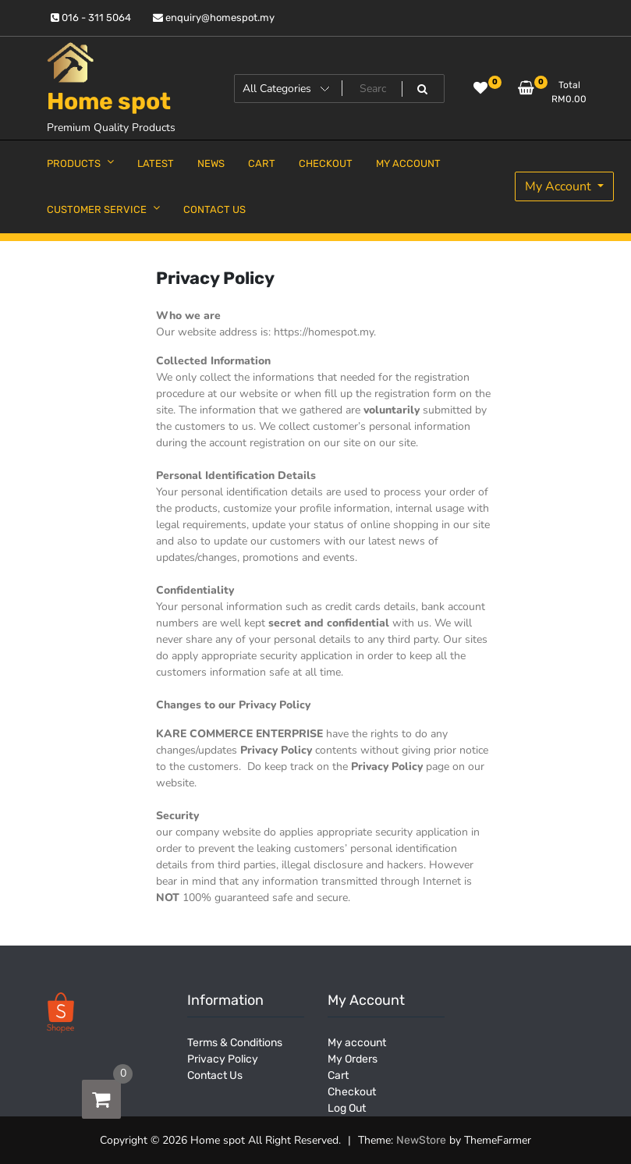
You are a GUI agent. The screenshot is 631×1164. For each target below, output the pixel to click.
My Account (559, 186)
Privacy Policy (222, 1059)
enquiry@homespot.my (214, 17)
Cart (338, 1075)
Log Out (347, 1108)
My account (357, 1042)
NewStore (421, 1140)
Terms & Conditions (234, 1042)
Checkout (352, 1091)
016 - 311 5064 (91, 17)
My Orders (353, 1059)
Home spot (109, 101)
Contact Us (215, 1075)
